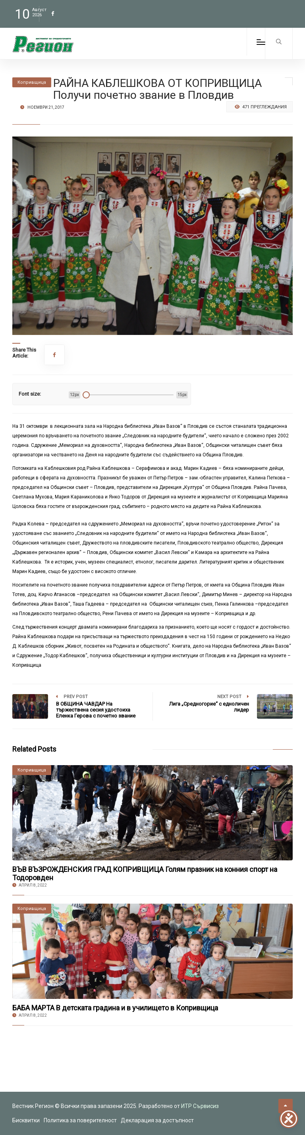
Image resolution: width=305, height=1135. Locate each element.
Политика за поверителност (80, 1120)
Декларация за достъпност (157, 1120)
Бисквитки (26, 1120)
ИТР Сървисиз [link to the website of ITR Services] (200, 1106)
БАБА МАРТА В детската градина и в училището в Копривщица (115, 1008)
